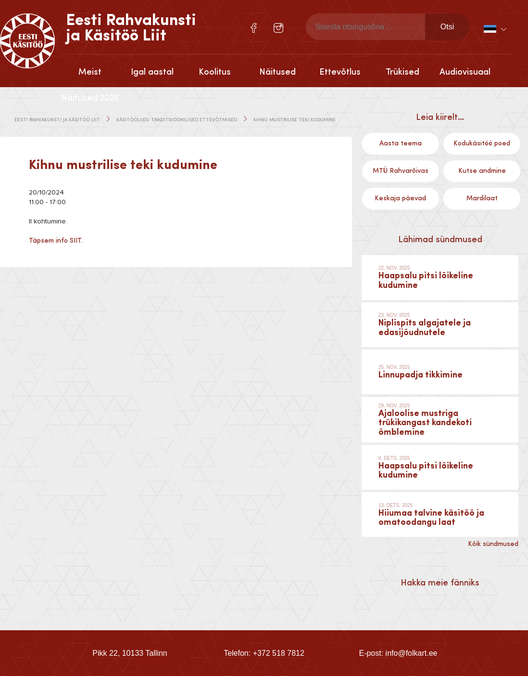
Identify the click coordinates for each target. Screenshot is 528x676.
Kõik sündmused (493, 544)
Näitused (277, 72)
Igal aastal (152, 72)
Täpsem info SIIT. (56, 240)
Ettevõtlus (340, 72)
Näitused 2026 (90, 98)
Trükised (402, 72)
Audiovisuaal (465, 72)
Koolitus (215, 72)
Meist (89, 72)
